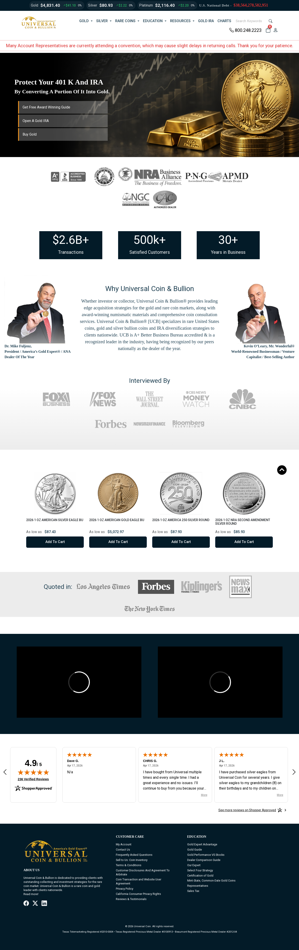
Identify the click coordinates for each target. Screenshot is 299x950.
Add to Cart (55, 542)
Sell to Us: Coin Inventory (131, 860)
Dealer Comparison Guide (203, 860)
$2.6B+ (70, 240)
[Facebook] (26, 904)
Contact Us (123, 849)
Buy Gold (30, 134)
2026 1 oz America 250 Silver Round (180, 520)
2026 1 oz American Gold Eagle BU (116, 520)
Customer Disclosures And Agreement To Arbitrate (143, 872)
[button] (268, 30)
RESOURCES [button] (180, 21)
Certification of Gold (200, 875)
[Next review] (294, 772)
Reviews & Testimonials (131, 899)
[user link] (275, 30)
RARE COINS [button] (125, 21)
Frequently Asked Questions (134, 854)
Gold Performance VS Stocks (205, 854)
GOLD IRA (206, 21)
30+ (228, 240)
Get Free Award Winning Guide (46, 107)
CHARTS (224, 21)
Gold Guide (194, 849)
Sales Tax (193, 891)
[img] (33, 772)
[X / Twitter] (35, 904)
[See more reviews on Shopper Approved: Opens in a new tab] (247, 810)
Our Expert (194, 865)
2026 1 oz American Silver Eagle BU (54, 520)
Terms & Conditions (128, 865)
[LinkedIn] (44, 904)
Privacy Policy (124, 888)
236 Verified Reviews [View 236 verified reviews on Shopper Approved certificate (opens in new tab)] (33, 779)
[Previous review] (5, 772)
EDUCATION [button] (153, 21)
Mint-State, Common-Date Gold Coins (211, 880)
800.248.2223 (245, 30)
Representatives (197, 885)
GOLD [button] (84, 21)
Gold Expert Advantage (202, 844)
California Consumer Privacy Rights (138, 894)
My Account (123, 844)
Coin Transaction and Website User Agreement (138, 881)
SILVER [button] (102, 21)
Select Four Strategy (200, 870)
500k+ (149, 240)
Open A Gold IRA (36, 121)
